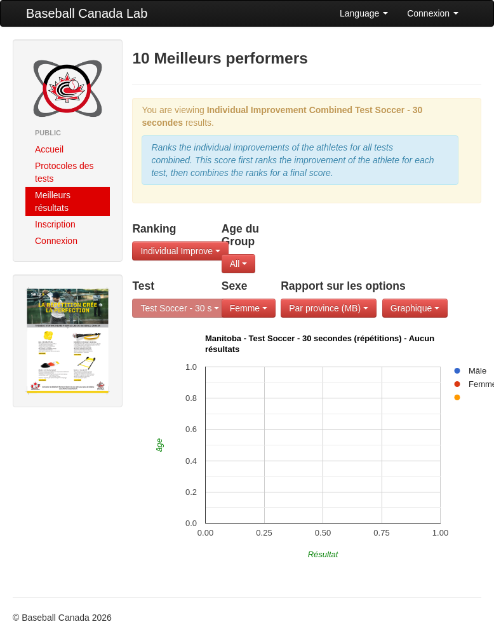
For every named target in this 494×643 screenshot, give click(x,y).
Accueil (49, 149)
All (238, 264)
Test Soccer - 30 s (179, 308)
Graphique (415, 308)
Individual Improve (180, 251)
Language (364, 13)
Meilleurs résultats (52, 201)
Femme (248, 308)
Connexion (432, 13)
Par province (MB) (328, 308)
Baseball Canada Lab (86, 13)
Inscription (55, 224)
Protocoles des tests (64, 172)
